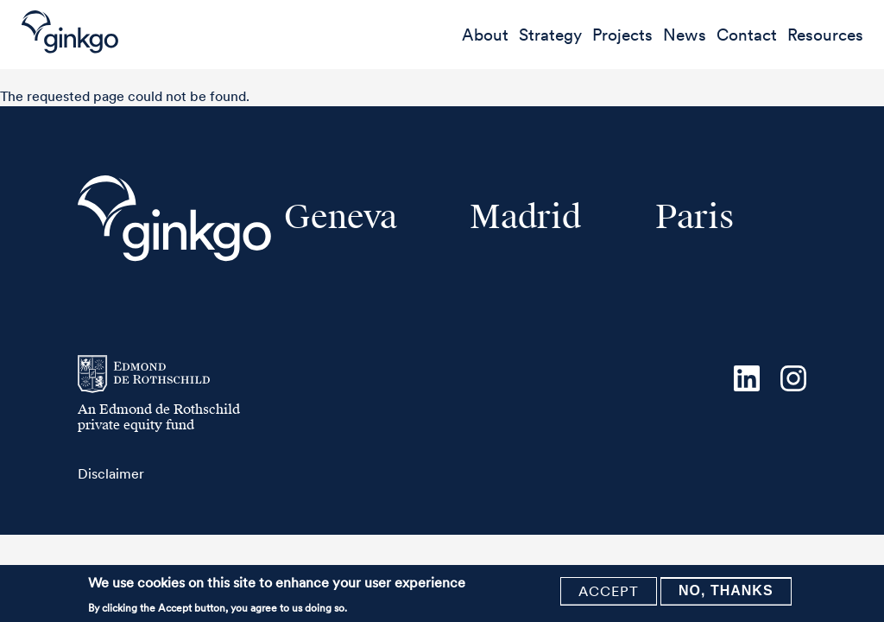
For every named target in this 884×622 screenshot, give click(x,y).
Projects (622, 35)
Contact (747, 35)
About (485, 35)
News (684, 35)
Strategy (550, 35)
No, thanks (726, 592)
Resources (825, 35)
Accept (608, 592)
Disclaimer (111, 473)
